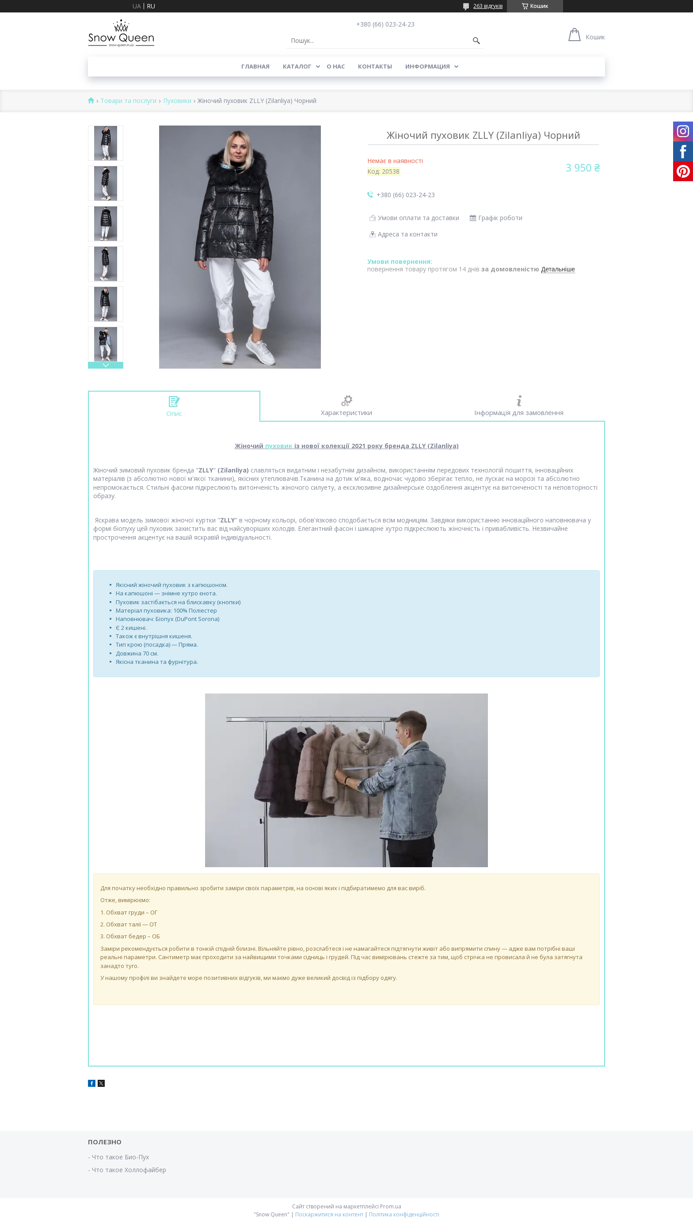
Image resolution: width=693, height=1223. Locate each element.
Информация (427, 66)
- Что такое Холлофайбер (127, 1170)
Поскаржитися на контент (329, 1214)
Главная (255, 66)
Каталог (297, 66)
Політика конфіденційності (404, 1214)
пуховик (279, 446)
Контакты (375, 66)
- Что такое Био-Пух (118, 1157)
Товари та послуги (128, 101)
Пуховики (177, 101)
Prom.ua (390, 1206)
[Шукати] (476, 40)
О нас (336, 66)
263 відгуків (488, 6)
